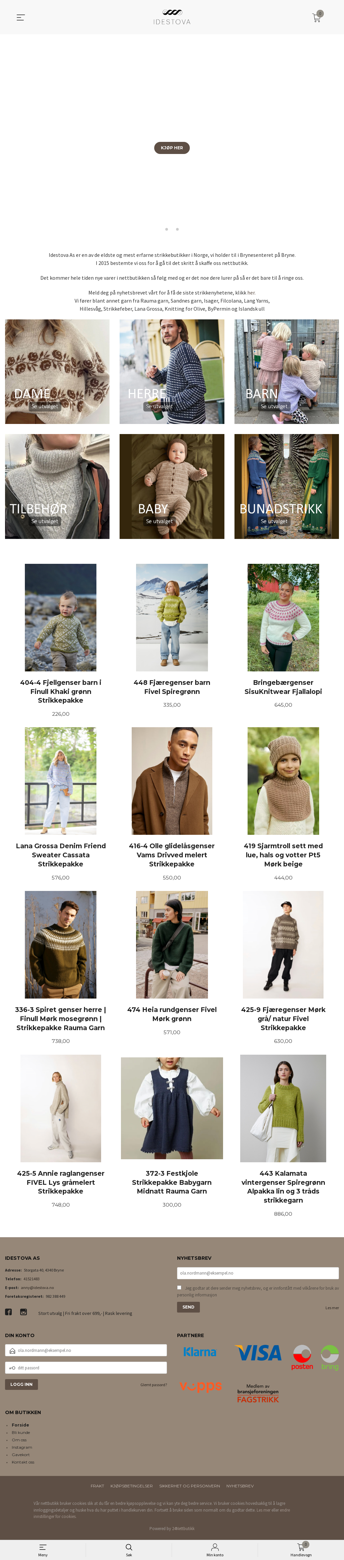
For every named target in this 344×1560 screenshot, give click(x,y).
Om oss (19, 1442)
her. (251, 292)
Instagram (22, 1449)
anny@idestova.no (37, 1290)
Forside (20, 1427)
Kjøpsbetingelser (132, 1488)
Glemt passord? (153, 1387)
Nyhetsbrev (240, 1488)
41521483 (32, 1281)
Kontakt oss (23, 1464)
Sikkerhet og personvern (189, 1488)
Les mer (332, 1311)
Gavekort (21, 1457)
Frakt (97, 1488)
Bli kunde (21, 1435)
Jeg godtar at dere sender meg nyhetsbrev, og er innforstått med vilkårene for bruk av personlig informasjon (258, 1294)
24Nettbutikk (183, 1531)
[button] (336, 135)
